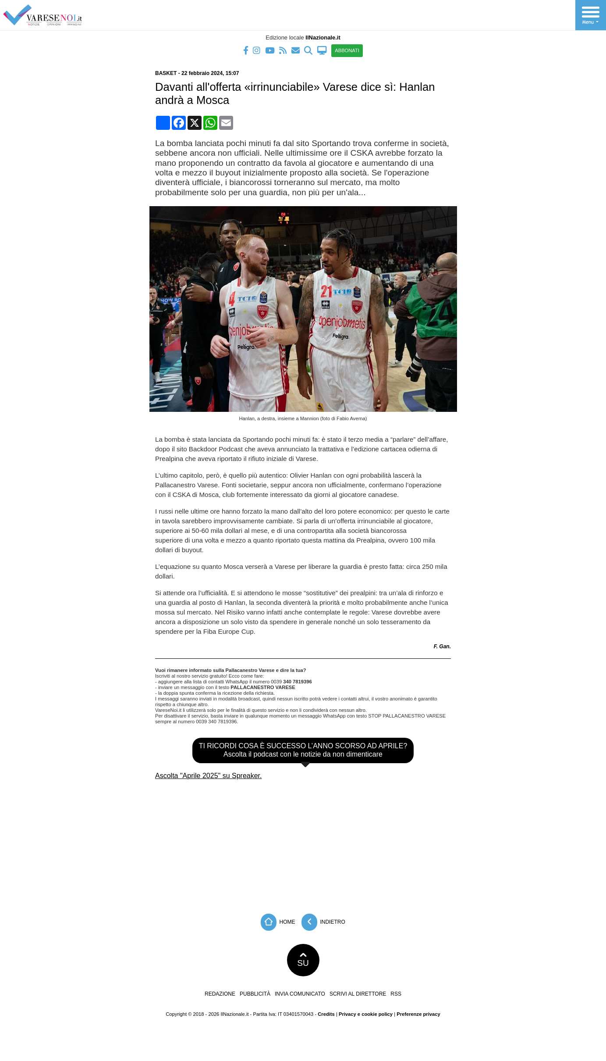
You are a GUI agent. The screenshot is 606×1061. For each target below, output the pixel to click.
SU (303, 960)
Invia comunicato (300, 994)
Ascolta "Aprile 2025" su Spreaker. (208, 775)
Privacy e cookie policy (366, 1014)
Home (278, 922)
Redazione (220, 994)
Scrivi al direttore (358, 994)
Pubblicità (255, 994)
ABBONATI (347, 50)
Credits (326, 1014)
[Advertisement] (303, 843)
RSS (395, 994)
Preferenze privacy (418, 1014)
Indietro (323, 922)
